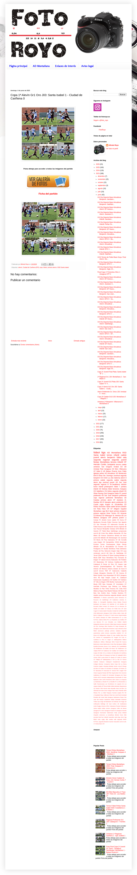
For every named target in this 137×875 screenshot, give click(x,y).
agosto (100, 188)
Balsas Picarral (122, 602)
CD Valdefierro (99, 491)
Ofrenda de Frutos (99, 690)
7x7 (123, 633)
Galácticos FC (98, 675)
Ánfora (97, 724)
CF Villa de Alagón (100, 582)
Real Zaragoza (105, 469)
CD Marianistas (99, 562)
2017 (98, 439)
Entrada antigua (79, 341)
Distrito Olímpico (101, 617)
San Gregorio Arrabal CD (112, 467)
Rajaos (101, 591)
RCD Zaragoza (121, 575)
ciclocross (102, 715)
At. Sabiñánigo (118, 553)
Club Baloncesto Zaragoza (101, 613)
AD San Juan (106, 495)
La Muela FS (104, 681)
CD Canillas (112, 650)
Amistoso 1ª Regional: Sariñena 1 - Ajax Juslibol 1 (115, 835)
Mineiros (102, 624)
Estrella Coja (102, 575)
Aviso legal (87, 66)
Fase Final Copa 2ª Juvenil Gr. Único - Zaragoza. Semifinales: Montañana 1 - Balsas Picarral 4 (116, 849)
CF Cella (117, 657)
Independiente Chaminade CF (115, 677)
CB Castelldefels (121, 646)
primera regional (100, 513)
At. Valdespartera (116, 639)
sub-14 (103, 553)
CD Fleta (97, 509)
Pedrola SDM (122, 690)
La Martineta (97, 681)
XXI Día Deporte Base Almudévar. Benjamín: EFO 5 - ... (109, 263)
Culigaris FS (100, 615)
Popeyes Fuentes (112, 693)
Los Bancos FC (99, 622)
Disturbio (109, 573)
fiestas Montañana (101, 462)
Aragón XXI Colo (119, 637)
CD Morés (97, 540)
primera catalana (115, 631)
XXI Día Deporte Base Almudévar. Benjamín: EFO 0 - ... (109, 313)
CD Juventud (122, 538)
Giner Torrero (111, 513)
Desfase (112, 529)
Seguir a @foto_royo (101, 120)
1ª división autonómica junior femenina (112, 597)
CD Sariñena (122, 653)
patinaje (107, 631)
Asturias (121, 600)
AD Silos (110, 553)
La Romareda (121, 681)
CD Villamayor (107, 516)
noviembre (102, 179)
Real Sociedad (122, 695)
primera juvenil (118, 518)
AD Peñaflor (122, 560)
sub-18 (124, 595)
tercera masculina (110, 633)
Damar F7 (108, 615)
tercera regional (119, 526)
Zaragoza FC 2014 (99, 710)
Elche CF (123, 668)
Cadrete (96, 662)
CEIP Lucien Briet (103, 657)
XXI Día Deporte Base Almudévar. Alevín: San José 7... (109, 328)
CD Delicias (103, 489)
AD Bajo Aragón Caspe (107, 577)
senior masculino (114, 721)
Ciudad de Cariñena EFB (31, 267)
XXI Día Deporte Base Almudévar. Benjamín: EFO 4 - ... (109, 363)
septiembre (102, 185)
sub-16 (96, 533)
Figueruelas (115, 673)
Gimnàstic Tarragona (115, 675)
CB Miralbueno (98, 648)
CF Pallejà (97, 659)
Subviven (123, 699)
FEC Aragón (120, 670)
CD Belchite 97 (112, 604)
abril (99, 411)
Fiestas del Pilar (106, 673)
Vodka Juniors (106, 708)
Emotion (96, 544)
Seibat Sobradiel (116, 699)
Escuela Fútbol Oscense (109, 522)
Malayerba (96, 624)
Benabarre (120, 644)
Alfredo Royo (114, 145)
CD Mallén (101, 608)
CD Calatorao (105, 650)
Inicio (50, 341)
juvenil (96, 457)
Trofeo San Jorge (98, 701)
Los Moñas (122, 586)
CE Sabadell (119, 655)
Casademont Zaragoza (119, 662)
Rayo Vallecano (105, 695)
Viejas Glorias (121, 544)
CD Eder (100, 653)
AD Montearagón (111, 538)
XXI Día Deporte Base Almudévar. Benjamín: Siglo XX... (109, 268)
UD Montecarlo (121, 473)
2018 (98, 436)
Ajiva (122, 635)
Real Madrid (108, 591)
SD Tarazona (118, 566)
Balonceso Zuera (98, 644)
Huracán (103, 677)
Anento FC (99, 637)
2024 (98, 170)
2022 (98, 424)
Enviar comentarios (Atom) (30, 345)
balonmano (110, 712)
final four (101, 717)
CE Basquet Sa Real (109, 655)
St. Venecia (117, 516)
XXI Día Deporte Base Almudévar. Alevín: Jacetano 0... (109, 213)
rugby (102, 504)
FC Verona (113, 670)
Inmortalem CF (121, 584)
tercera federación (112, 560)
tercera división (121, 507)
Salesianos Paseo (118, 697)
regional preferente (106, 498)
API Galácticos (113, 600)
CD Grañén (113, 580)
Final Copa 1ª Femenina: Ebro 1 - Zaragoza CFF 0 (109, 273)
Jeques (120, 564)
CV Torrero (123, 659)
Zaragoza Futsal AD (110, 710)
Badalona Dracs (112, 602)
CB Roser (112, 648)
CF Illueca (108, 608)
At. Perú (101, 639)
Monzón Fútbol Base (111, 624)
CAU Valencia (112, 646)
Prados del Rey (99, 551)
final (125, 628)
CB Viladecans (120, 648)
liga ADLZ (121, 717)
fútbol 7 (117, 487)
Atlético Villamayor (106, 642)
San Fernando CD (103, 524)
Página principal (18, 66)
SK (125, 626)
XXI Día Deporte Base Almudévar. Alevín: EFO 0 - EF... (109, 333)
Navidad (124, 624)
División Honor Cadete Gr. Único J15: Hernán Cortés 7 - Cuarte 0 (116, 780)
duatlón (96, 595)
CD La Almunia (119, 606)
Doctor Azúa (117, 666)
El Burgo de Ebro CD (109, 564)
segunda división (116, 595)
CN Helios (108, 491)
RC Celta (119, 588)
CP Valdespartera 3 (106, 659)
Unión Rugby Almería (100, 706)
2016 (98, 442)
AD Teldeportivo (101, 635)
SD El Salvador (105, 502)
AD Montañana (41, 66)
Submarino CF (113, 540)
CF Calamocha (114, 571)
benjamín (111, 457)
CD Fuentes (119, 546)
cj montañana (110, 715)
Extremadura (115, 617)
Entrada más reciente (18, 341)
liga (103, 452)
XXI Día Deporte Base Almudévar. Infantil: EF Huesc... (109, 318)
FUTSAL (96, 619)
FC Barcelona (97, 670)
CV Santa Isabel (101, 611)
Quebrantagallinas (106, 566)
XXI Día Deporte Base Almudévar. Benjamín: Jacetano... (109, 198)
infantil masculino (109, 717)
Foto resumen (122, 673)
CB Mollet (106, 648)
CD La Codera (107, 653)
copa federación (108, 526)
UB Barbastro (107, 701)
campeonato (122, 531)
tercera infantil (117, 462)
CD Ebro (115, 469)
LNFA (100, 679)
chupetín (96, 715)
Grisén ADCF (97, 677)
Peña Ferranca (110, 588)
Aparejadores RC (108, 637)
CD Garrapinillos (108, 542)
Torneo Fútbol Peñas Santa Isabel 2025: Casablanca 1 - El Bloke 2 (116, 808)
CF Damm (123, 657)
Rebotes (115, 591)
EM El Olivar (98, 476)
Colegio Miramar (98, 664)
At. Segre (108, 639)
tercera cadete (121, 464)
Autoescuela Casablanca (101, 580)
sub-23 (96, 571)
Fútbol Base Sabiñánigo (110, 531)
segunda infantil (118, 491)
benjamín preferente (119, 495)
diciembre (101, 176)
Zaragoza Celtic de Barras (118, 708)
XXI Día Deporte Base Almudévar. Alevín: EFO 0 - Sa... (109, 298)
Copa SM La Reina (120, 664)
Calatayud (108, 662)
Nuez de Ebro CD (121, 688)
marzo (100, 414)
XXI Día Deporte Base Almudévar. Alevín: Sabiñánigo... (109, 323)
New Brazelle (111, 688)
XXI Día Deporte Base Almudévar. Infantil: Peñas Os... (109, 223)
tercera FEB (103, 571)
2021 (98, 427)
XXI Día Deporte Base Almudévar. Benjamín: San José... (109, 293)
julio (99, 192)
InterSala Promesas (100, 586)
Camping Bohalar (118, 555)
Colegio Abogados (100, 573)
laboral (103, 560)
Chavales (109, 611)
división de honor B (119, 569)
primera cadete (99, 480)
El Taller (108, 617)
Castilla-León (118, 562)
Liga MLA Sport (107, 511)
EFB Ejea (102, 584)
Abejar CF (109, 635)
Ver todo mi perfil (112, 149)
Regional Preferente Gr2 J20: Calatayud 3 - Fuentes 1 (115, 822)
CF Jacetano (118, 500)
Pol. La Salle (102, 693)
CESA (117, 542)
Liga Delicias (112, 586)
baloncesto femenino (108, 628)
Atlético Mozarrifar (115, 533)
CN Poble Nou (116, 608)
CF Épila (110, 555)
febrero (100, 417)
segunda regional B (101, 484)
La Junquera (122, 679)
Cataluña (123, 571)
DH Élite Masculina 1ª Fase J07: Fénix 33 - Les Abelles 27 (116, 794)
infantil (116, 455)
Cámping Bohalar (108, 666)
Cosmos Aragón (98, 666)
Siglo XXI (120, 551)
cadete (123, 455)
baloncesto (114, 524)
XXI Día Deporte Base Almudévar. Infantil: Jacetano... (109, 218)
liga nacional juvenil (106, 482)
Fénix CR (105, 509)
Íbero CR (101, 724)
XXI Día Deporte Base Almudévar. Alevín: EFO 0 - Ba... (109, 238)
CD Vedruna (109, 562)
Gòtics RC (106, 619)
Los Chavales (109, 622)
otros (95, 577)
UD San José (121, 482)
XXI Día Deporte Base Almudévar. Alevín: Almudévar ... (109, 243)
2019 (98, 433)
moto (99, 719)
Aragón (107, 504)
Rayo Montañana (108, 557)
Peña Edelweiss (121, 548)
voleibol (119, 633)
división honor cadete (109, 520)
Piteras (95, 693)
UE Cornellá (122, 540)
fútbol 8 (99, 471)
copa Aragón (98, 542)
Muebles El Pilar (99, 588)
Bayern (104, 604)
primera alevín (52, 267)
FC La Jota (123, 617)
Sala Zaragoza (109, 697)
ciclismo (110, 569)
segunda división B (104, 721)
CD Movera (98, 516)
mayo (100, 407)
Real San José (114, 695)
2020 (98, 430)
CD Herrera (110, 606)
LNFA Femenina (107, 679)
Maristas (116, 686)
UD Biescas (103, 569)
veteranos (97, 597)
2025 (98, 167)
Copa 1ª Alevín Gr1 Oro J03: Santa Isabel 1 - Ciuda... (109, 387)
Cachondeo (118, 582)
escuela (96, 717)
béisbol (124, 712)
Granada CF (111, 584)
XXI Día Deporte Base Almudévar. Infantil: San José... (109, 348)
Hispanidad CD (111, 575)
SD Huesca (102, 535)
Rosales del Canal (99, 697)
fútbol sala (121, 457)
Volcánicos (110, 535)
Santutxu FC (122, 593)
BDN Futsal (115, 642)
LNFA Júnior (115, 679)
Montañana (119, 498)
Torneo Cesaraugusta (107, 544)
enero (100, 420)
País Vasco (115, 690)
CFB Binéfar (110, 582)
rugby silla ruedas (107, 719)
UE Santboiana (121, 704)
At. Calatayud (121, 577)
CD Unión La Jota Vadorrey (110, 478)
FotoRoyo (102, 130)
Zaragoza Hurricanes (100, 712)
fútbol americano (99, 631)
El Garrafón (108, 668)
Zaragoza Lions (98, 628)
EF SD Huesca (118, 573)
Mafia (112, 686)
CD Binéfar (120, 604)
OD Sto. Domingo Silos (100, 626)
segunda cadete (113, 480)
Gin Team (123, 675)
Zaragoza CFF (105, 518)
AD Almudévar (110, 473)
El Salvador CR (116, 668)
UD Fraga (121, 701)
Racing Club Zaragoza (106, 493)
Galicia (101, 619)
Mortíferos (112, 548)
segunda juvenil (119, 460)
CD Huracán (121, 513)
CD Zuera (120, 520)
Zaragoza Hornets (121, 710)
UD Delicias (115, 701)
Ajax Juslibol (116, 635)
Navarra (119, 624)
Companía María (109, 664)
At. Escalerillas (117, 504)
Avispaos (123, 489)
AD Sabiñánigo (104, 600)
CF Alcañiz (104, 548)
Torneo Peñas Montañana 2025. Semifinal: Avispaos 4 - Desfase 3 (116, 752)
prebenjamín (108, 487)
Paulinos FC (111, 626)
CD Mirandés (115, 653)
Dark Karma (114, 615)
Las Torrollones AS (110, 684)
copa (41, 267)
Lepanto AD (120, 684)
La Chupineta (113, 619)
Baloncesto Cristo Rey (110, 644)
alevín (20, 267)
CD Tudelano (122, 580)
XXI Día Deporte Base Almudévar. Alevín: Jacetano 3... (109, 283)
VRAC (108, 706)
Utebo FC (118, 493)
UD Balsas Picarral (110, 471)
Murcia (105, 688)
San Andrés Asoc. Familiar (107, 593)
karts (116, 717)
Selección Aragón (110, 551)
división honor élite (120, 715)
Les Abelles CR (122, 619)
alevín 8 (123, 478)
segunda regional (102, 460)
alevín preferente (117, 502)
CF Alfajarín (114, 509)
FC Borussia (105, 670)
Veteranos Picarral (115, 706)
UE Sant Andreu (111, 704)
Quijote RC (121, 693)
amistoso (97, 467)
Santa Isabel (110, 507)
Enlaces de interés (65, 66)
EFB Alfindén (120, 529)
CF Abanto (111, 657)
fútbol (45, 267)
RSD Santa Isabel (63, 267)
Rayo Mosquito (120, 626)
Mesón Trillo (99, 688)
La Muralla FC (113, 681)
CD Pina (104, 540)
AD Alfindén (102, 538)
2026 (98, 164)
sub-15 (122, 721)
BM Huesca (123, 642)
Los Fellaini (117, 622)
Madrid (124, 622)
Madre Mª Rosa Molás (104, 686)
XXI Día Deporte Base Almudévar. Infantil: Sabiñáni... (109, 253)
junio (100, 195)
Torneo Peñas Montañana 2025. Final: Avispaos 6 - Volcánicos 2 (115, 766)
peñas (102, 473)
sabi (115, 719)
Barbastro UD (98, 604)
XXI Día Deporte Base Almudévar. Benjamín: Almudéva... (109, 233)
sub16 (102, 633)
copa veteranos (119, 628)
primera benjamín (120, 511)
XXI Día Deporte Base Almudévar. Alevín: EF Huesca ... (109, 208)
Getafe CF (105, 675)
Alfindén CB (98, 546)
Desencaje (123, 542)
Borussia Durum (103, 646)
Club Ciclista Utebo (114, 613)
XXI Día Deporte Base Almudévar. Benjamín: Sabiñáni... (109, 203)
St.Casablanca (115, 484)
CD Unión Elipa (98, 655)
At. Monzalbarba (108, 546)
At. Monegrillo (102, 602)
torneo (109, 455)
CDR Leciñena (102, 555)
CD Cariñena (120, 650)
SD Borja (121, 591)
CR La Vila (116, 659)
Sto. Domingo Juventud (111, 476)
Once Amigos (108, 690)
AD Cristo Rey (103, 533)
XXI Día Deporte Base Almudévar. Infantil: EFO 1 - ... (109, 248)
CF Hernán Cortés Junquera (110, 463)
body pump (117, 712)
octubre (101, 182)
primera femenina (104, 595)
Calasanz (102, 662)
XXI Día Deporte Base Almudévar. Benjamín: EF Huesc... (109, 228)
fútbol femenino (113, 489)
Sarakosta (107, 699)
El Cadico (101, 668)
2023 (98, 173)
